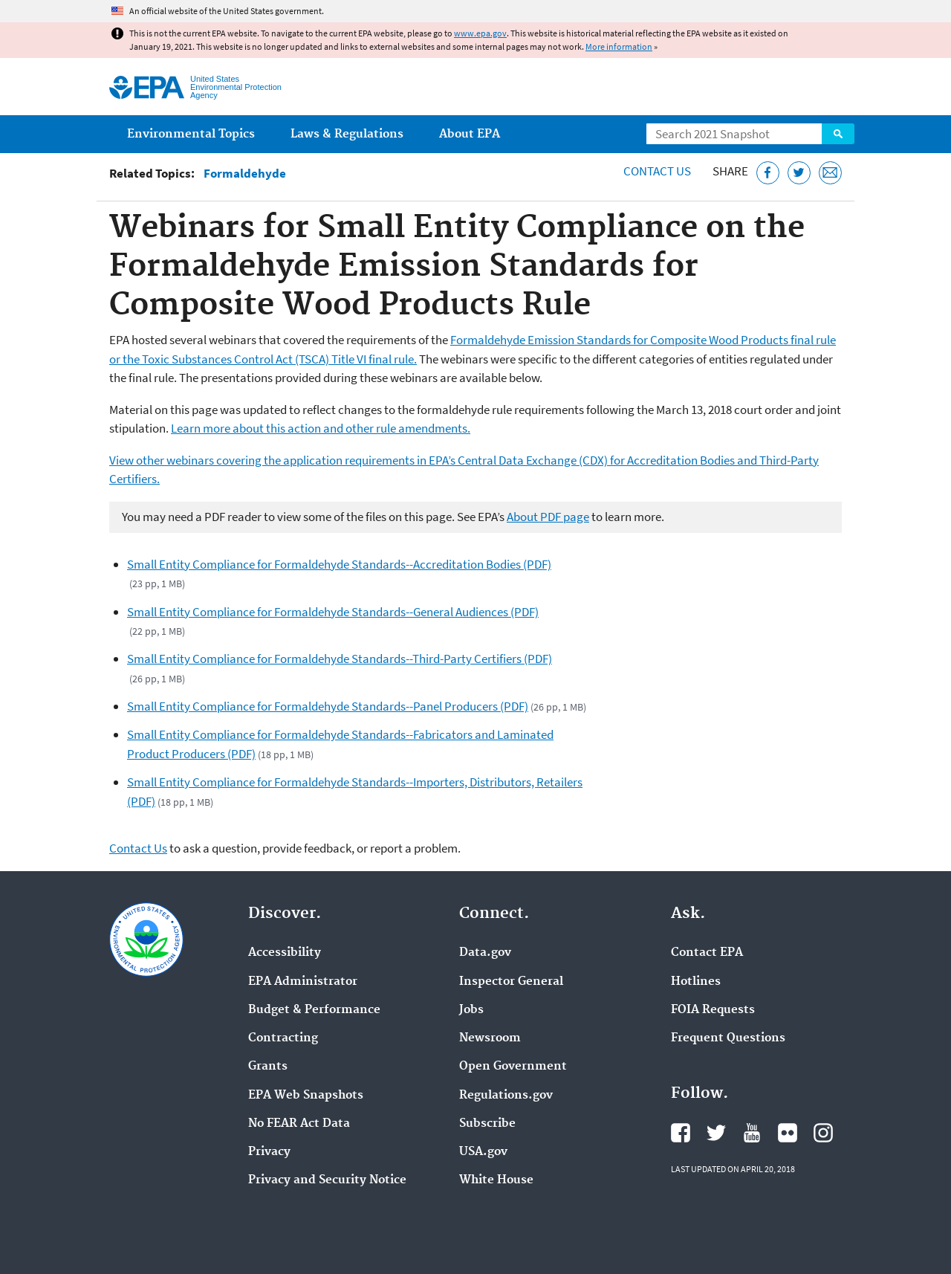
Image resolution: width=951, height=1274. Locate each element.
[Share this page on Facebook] (767, 172)
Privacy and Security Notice (327, 1180)
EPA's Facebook (680, 1132)
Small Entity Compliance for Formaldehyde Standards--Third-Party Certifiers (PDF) (339, 658)
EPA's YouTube (752, 1132)
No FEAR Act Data (299, 1124)
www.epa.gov (480, 33)
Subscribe (487, 1124)
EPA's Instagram (823, 1132)
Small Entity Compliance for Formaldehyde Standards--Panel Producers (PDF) (327, 706)
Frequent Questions (728, 1038)
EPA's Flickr (787, 1132)
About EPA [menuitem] (469, 134)
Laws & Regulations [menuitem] (347, 134)
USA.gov (483, 1152)
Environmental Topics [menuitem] (191, 134)
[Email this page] (830, 172)
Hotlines (696, 982)
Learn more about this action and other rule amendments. (320, 428)
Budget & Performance (314, 1010)
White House (496, 1180)
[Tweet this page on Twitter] (799, 172)
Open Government (513, 1066)
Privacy (269, 1152)
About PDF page (548, 516)
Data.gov (485, 953)
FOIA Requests (713, 1010)
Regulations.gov (506, 1095)
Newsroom (490, 1038)
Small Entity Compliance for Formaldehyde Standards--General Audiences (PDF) (333, 612)
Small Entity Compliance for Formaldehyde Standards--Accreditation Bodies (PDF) (339, 564)
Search (838, 133)
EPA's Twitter (716, 1132)
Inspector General (511, 982)
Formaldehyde (245, 173)
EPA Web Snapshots (305, 1095)
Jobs (471, 1010)
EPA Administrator (302, 982)
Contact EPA (707, 953)
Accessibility (284, 953)
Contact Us (657, 171)
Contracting (283, 1038)
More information (618, 46)
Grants (268, 1066)
